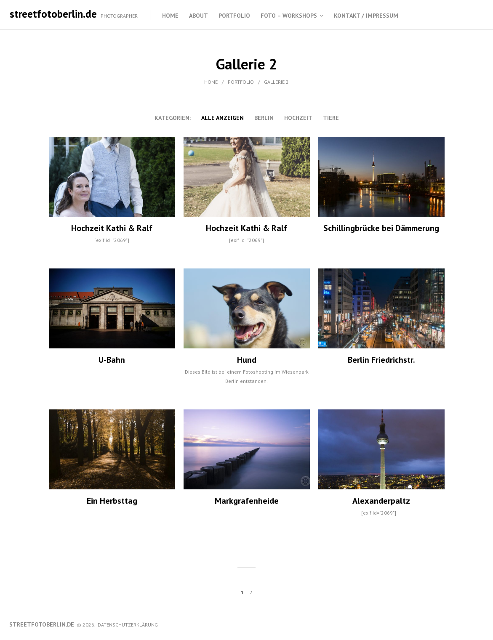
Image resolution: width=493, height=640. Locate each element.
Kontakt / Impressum (366, 15)
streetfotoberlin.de (53, 14)
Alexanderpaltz (381, 500)
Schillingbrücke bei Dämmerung (381, 228)
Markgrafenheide (247, 500)
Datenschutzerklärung (128, 624)
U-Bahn (112, 359)
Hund (246, 359)
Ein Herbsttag (112, 500)
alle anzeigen (222, 118)
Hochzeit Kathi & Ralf (111, 228)
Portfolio (234, 15)
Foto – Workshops (289, 15)
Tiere (331, 118)
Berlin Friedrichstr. (381, 359)
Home (170, 15)
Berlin (264, 118)
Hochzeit (298, 118)
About (198, 15)
